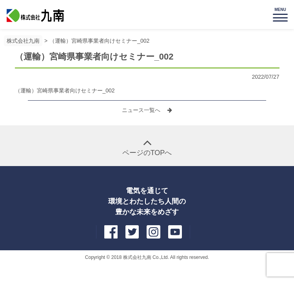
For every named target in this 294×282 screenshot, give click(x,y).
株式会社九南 (23, 41)
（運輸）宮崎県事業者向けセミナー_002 (99, 40)
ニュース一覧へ (142, 110)
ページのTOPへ (147, 153)
